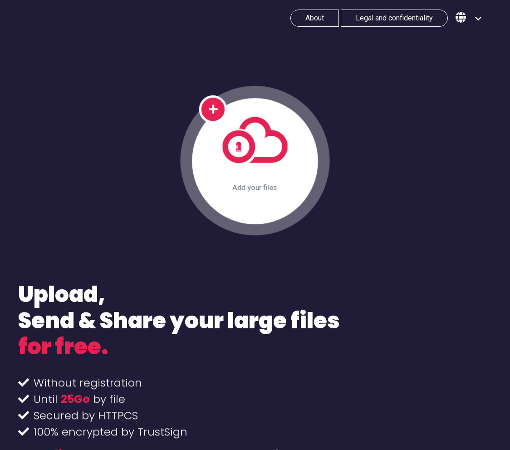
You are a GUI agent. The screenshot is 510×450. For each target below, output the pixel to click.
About (314, 18)
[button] (468, 18)
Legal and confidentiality (394, 18)
